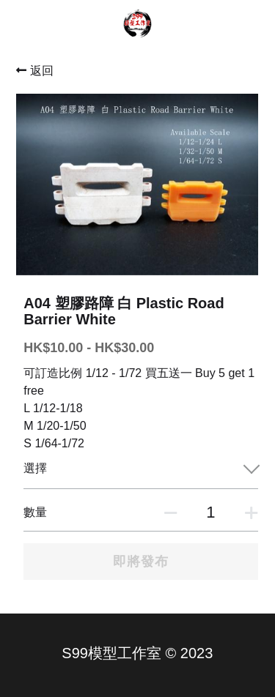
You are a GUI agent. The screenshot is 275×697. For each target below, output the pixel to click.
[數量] (210, 512)
